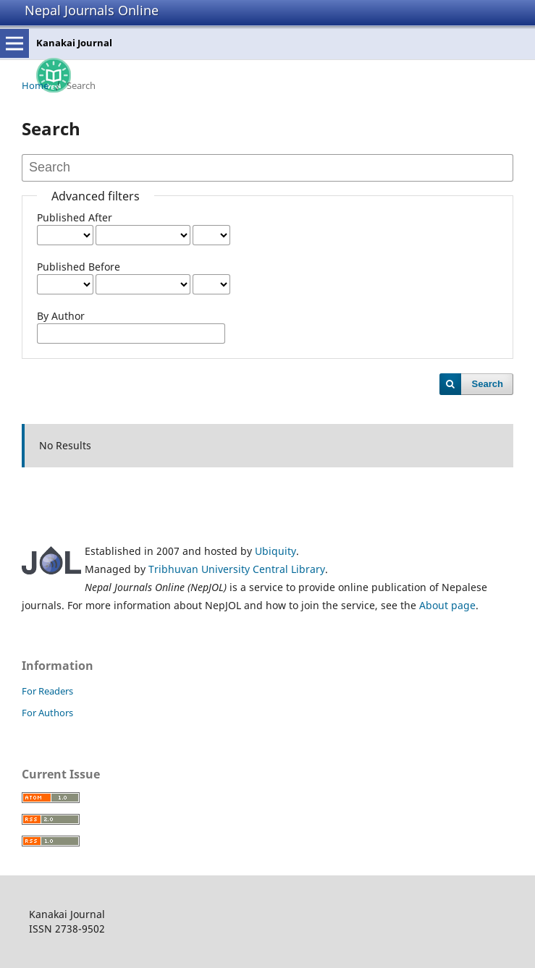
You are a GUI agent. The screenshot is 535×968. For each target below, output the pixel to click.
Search (487, 383)
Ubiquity (275, 551)
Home (35, 85)
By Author (61, 316)
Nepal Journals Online (92, 10)
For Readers (47, 690)
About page (447, 605)
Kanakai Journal (74, 42)
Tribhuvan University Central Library (236, 569)
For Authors (47, 712)
